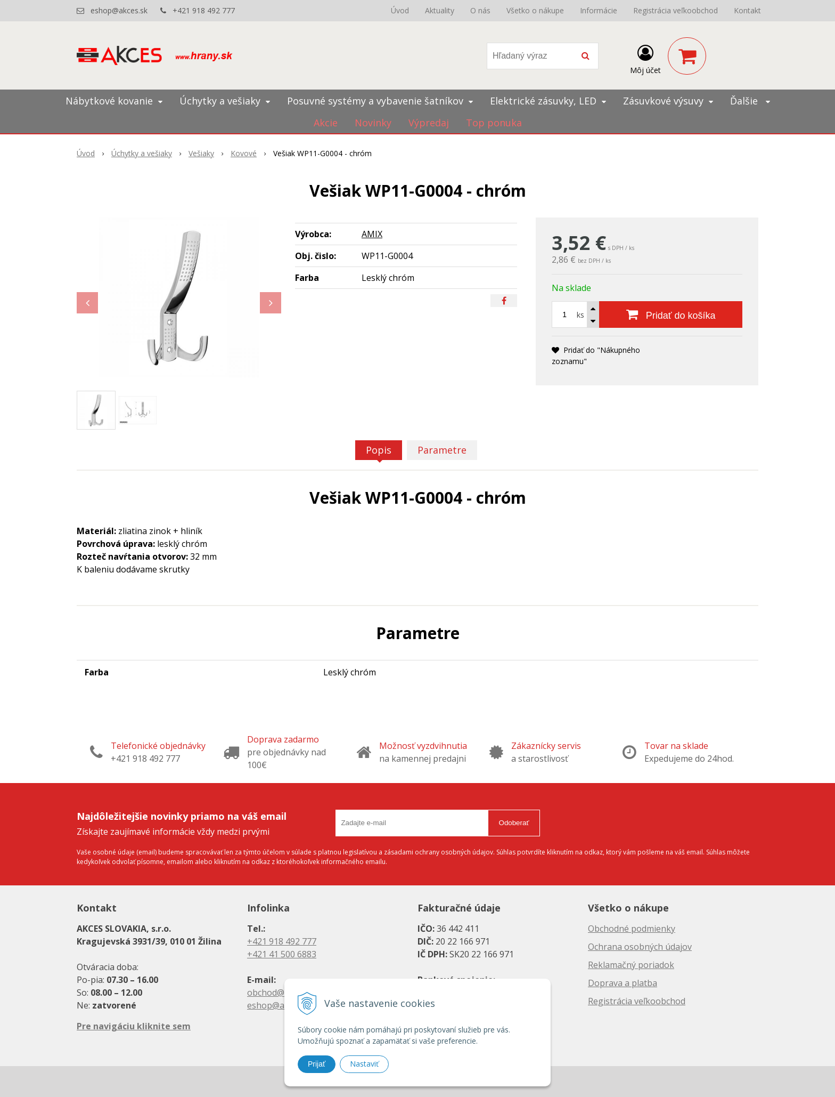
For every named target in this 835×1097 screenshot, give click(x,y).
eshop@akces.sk (119, 10)
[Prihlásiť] (645, 58)
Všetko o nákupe (535, 10)
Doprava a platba (622, 983)
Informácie (598, 10)
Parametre (442, 449)
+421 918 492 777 (204, 10)
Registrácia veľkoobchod (675, 10)
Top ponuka (494, 122)
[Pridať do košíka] (670, 314)
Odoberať (514, 823)
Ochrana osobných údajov (640, 947)
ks (580, 315)
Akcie (326, 122)
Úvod (400, 10)
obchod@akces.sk (282, 992)
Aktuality (439, 10)
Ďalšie (750, 100)
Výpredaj (428, 122)
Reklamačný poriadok (631, 965)
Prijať (316, 1064)
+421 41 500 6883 (281, 954)
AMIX (372, 234)
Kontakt (747, 10)
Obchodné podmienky (631, 928)
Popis (378, 449)
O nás (480, 10)
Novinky (373, 122)
